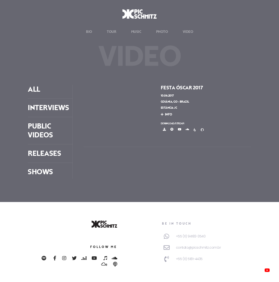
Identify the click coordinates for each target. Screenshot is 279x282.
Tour (111, 32)
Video (188, 32)
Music (136, 32)
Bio (89, 32)
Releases (44, 153)
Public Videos (40, 130)
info (166, 114)
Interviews (48, 107)
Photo (162, 32)
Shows (40, 171)
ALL (34, 89)
